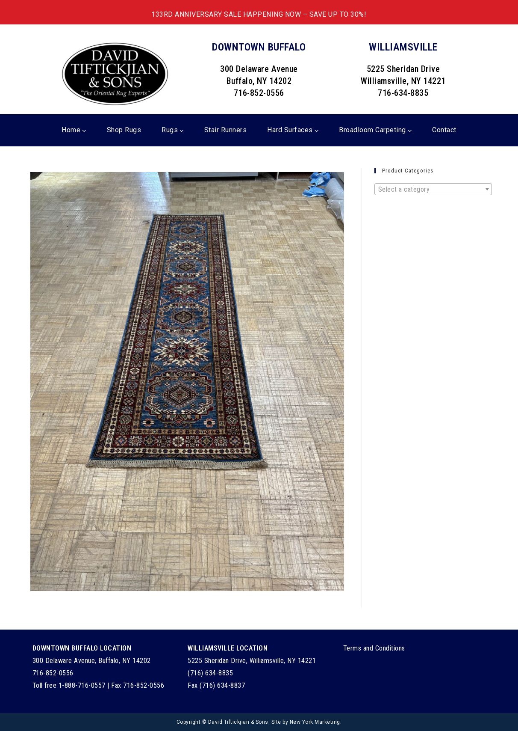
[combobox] (433, 189)
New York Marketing (315, 722)
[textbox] (433, 190)
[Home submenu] (84, 130)
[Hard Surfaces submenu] (317, 130)
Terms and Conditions (374, 648)
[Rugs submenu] (182, 130)
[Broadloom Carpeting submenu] (410, 130)
